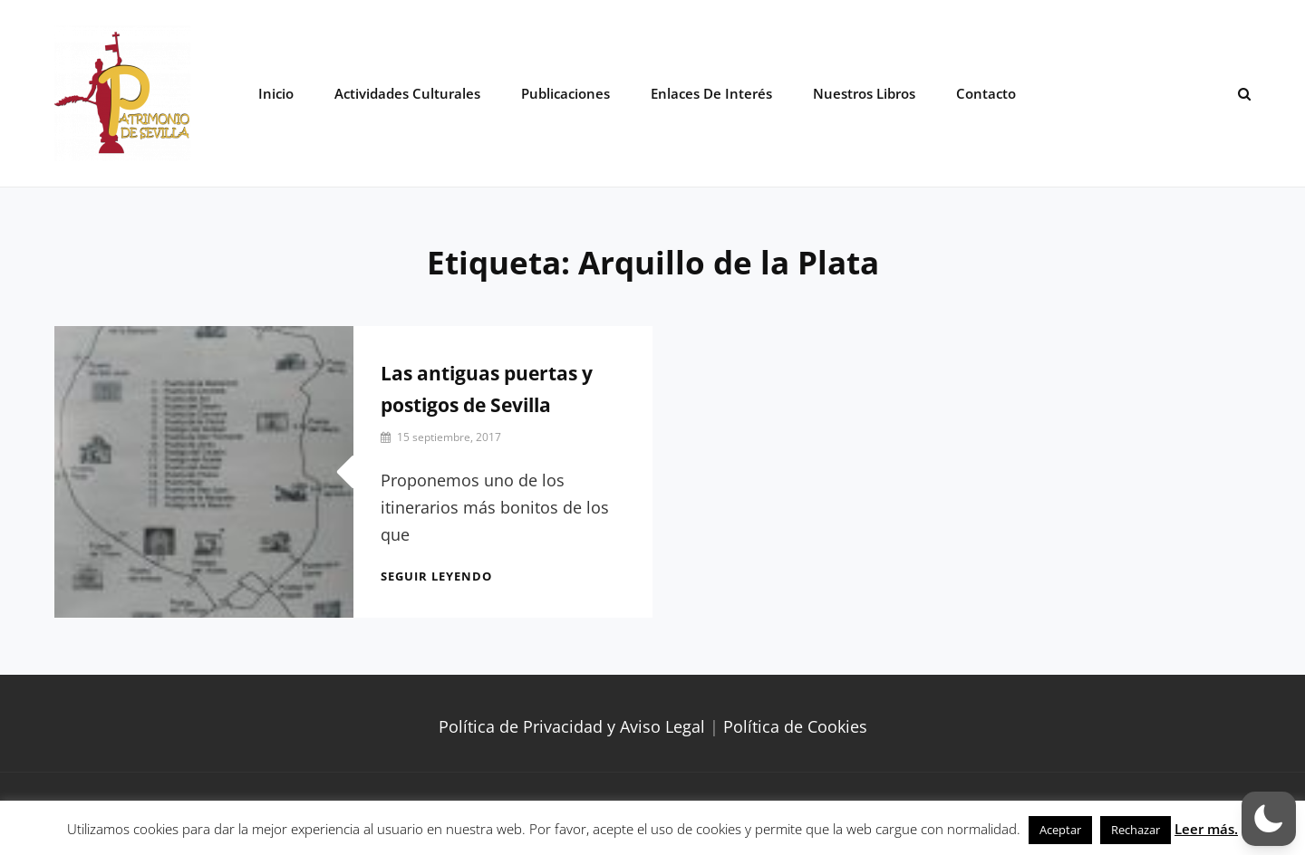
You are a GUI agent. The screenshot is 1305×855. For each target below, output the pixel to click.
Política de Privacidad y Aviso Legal (572, 726)
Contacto (986, 93)
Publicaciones (565, 93)
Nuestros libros (864, 93)
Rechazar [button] (1135, 829)
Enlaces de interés (711, 93)
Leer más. (1206, 829)
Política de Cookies (795, 726)
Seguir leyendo (436, 576)
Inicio (276, 93)
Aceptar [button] (1060, 829)
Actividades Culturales (407, 93)
